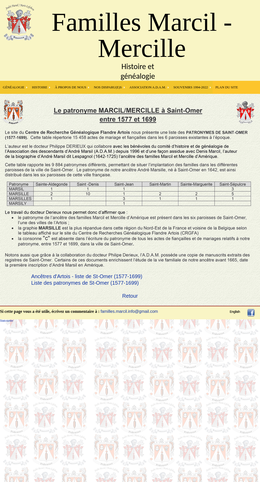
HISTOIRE (39, 87)
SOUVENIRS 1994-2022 (190, 87)
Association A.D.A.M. (147, 87)
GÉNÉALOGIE (13, 87)
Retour (130, 296)
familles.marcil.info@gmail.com (129, 311)
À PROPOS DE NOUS (70, 87)
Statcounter (6, 320)
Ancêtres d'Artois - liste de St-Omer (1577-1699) (86, 276)
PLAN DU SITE (227, 87)
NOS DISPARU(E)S (108, 87)
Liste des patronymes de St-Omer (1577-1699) (85, 283)
